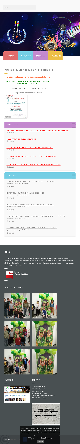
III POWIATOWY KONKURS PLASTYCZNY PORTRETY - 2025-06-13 (30, 205)
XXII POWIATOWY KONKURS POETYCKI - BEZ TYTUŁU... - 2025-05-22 (31, 228)
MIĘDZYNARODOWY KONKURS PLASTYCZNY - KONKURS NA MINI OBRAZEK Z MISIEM (37, 131)
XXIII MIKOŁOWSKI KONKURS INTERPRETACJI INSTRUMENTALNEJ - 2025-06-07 (35, 216)
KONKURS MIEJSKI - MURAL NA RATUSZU (21, 139)
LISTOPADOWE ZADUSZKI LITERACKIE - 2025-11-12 (25, 193)
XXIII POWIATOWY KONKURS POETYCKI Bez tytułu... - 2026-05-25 (30, 181)
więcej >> (19, 265)
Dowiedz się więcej (47, 438)
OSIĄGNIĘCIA (26, 55)
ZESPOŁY (11, 55)
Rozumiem (40, 441)
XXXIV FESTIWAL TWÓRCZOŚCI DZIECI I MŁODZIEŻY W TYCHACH (29, 148)
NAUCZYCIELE (56, 55)
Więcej (10, 133)
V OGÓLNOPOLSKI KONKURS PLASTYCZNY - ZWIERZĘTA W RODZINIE (31, 156)
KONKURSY (40, 55)
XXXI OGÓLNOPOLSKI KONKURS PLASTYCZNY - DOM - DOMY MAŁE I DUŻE (33, 165)
